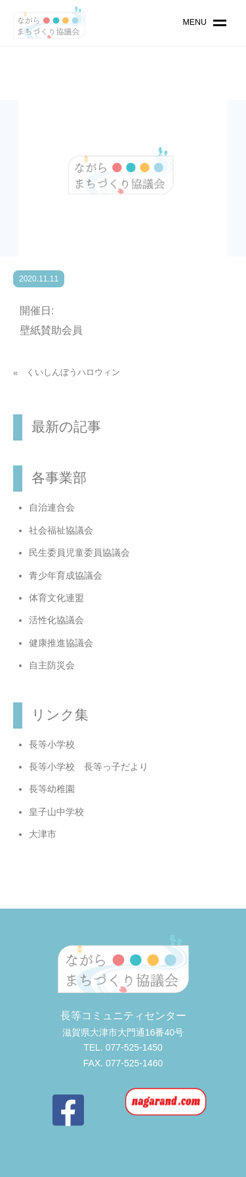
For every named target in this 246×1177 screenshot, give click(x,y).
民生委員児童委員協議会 (79, 552)
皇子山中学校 (56, 811)
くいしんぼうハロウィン (73, 372)
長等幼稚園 (52, 789)
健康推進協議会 (61, 643)
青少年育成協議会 (65, 575)
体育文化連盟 (56, 597)
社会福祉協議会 (61, 530)
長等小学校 (52, 744)
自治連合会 (52, 507)
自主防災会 (52, 665)
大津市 (42, 834)
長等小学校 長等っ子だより (88, 766)
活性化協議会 (56, 620)
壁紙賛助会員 (51, 330)
